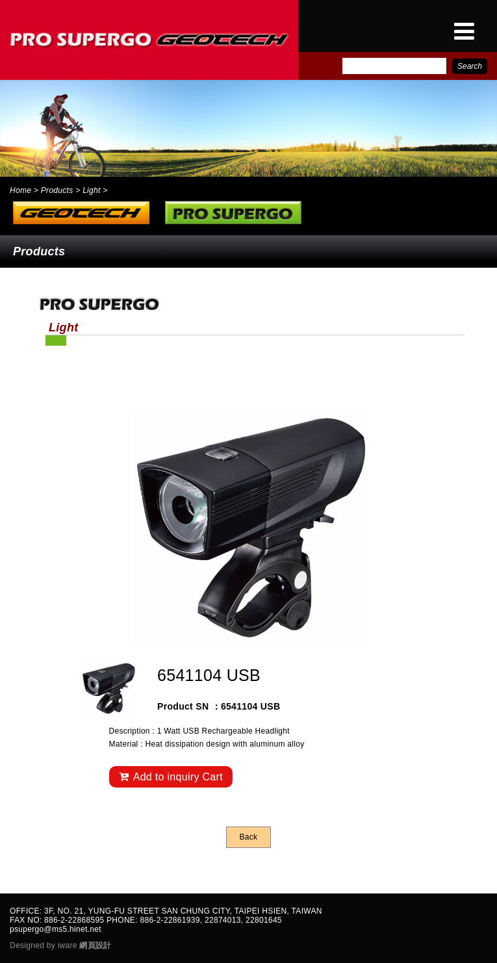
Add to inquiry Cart (171, 776)
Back (249, 836)
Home (20, 190)
